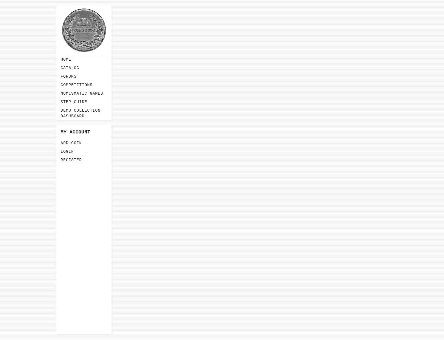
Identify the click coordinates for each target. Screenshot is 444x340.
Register (71, 160)
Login (67, 151)
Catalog (70, 68)
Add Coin (71, 143)
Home (66, 59)
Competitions (77, 85)
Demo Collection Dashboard (81, 113)
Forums (68, 76)
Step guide (74, 102)
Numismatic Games (82, 93)
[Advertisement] (84, 249)
